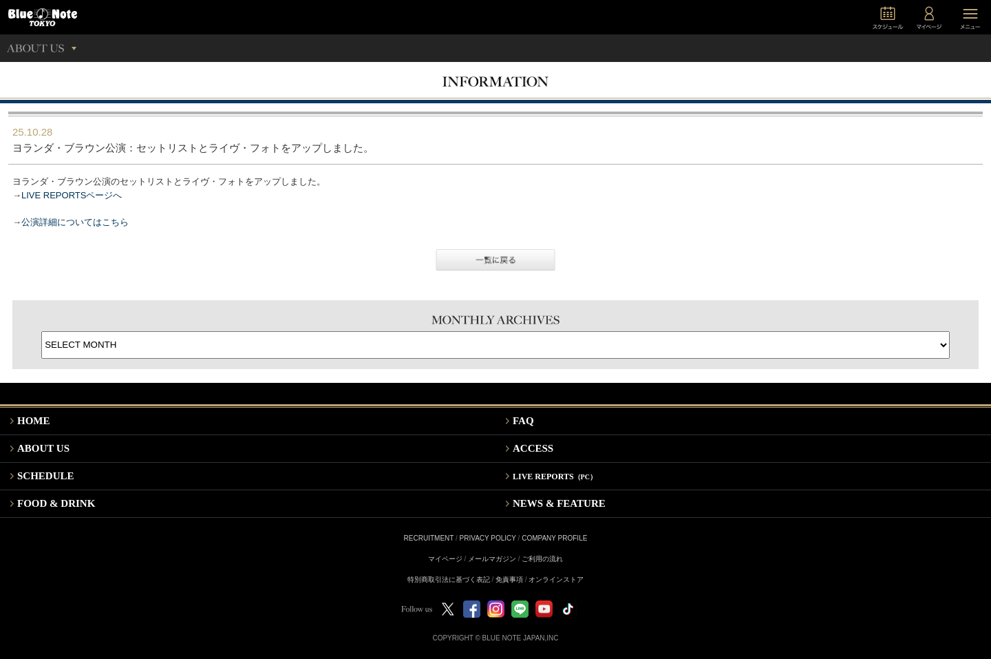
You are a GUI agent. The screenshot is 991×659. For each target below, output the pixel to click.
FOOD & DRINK (56, 503)
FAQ (523, 420)
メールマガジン (492, 559)
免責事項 (509, 579)
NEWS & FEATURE (559, 503)
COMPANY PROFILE (554, 538)
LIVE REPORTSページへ (71, 195)
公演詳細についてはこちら (75, 222)
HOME (33, 420)
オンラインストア (556, 579)
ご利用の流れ (542, 559)
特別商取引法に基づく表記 (448, 579)
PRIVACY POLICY (488, 538)
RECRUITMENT (429, 538)
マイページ (445, 559)
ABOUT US (43, 448)
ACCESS (533, 448)
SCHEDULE (45, 475)
